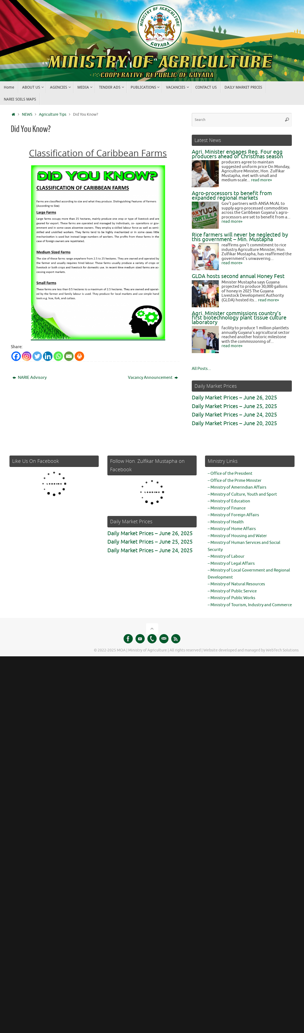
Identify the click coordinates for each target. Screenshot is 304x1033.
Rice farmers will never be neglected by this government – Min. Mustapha (240, 237)
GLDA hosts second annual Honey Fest (238, 276)
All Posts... (201, 368)
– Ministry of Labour (226, 556)
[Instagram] (26, 356)
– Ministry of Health (226, 522)
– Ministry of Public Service (232, 591)
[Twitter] (37, 356)
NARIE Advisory (29, 377)
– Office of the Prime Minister (235, 480)
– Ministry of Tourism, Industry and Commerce (250, 605)
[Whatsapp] (58, 356)
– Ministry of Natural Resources (236, 584)
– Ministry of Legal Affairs (231, 563)
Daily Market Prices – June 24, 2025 (234, 414)
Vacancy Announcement (153, 377)
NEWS (27, 114)
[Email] (69, 356)
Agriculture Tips (52, 114)
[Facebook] (16, 356)
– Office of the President (230, 473)
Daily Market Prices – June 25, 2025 (234, 406)
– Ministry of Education (229, 501)
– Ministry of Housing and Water (237, 535)
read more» (261, 180)
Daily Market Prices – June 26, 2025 (234, 397)
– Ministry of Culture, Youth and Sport (242, 494)
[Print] (79, 356)
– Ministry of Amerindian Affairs (237, 487)
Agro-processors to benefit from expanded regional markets (232, 195)
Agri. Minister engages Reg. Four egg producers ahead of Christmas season (237, 154)
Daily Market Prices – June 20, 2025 (234, 423)
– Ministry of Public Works (231, 598)
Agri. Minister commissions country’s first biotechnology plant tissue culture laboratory (239, 318)
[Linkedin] (47, 356)
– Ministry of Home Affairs (232, 528)
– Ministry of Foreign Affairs (233, 515)
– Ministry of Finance (227, 508)
